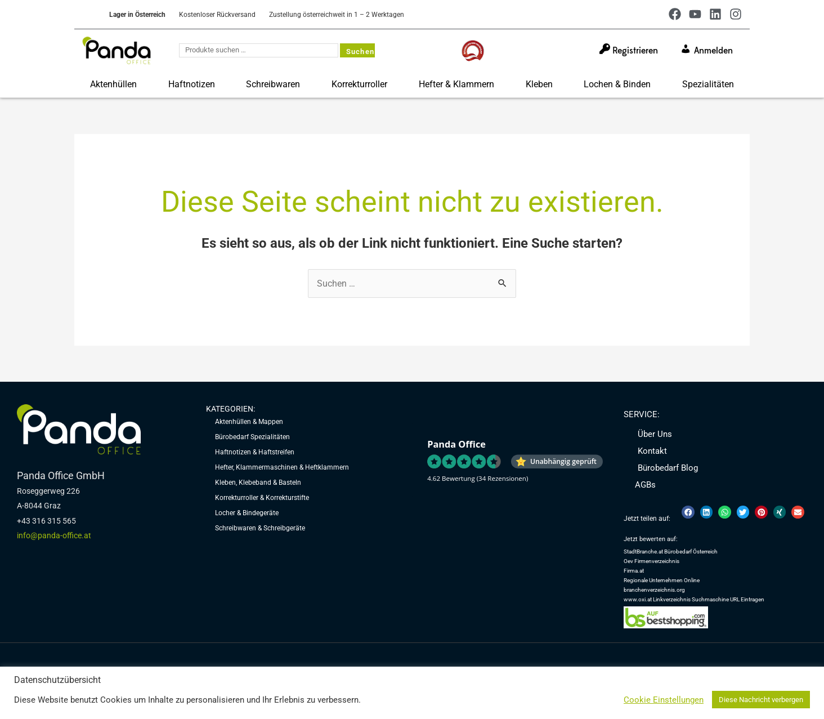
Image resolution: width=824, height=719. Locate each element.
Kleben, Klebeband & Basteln (258, 484)
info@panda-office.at (54, 536)
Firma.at (634, 573)
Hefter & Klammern (456, 84)
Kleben (539, 84)
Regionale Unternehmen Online (662, 583)
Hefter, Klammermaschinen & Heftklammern (282, 468)
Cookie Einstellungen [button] (664, 700)
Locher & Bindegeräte (247, 515)
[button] (688, 513)
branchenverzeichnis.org (654, 593)
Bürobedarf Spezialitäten (252, 437)
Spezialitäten (708, 84)
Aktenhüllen (113, 84)
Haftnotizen (191, 84)
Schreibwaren (273, 84)
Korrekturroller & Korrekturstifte (262, 500)
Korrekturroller (359, 84)
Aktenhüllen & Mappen (249, 422)
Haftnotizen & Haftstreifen (254, 453)
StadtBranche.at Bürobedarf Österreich (671, 553)
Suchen (360, 51)
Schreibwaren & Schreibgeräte (260, 531)
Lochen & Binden (617, 84)
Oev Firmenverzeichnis (651, 563)
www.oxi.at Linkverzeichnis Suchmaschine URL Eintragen (694, 603)
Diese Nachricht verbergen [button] (761, 699)
